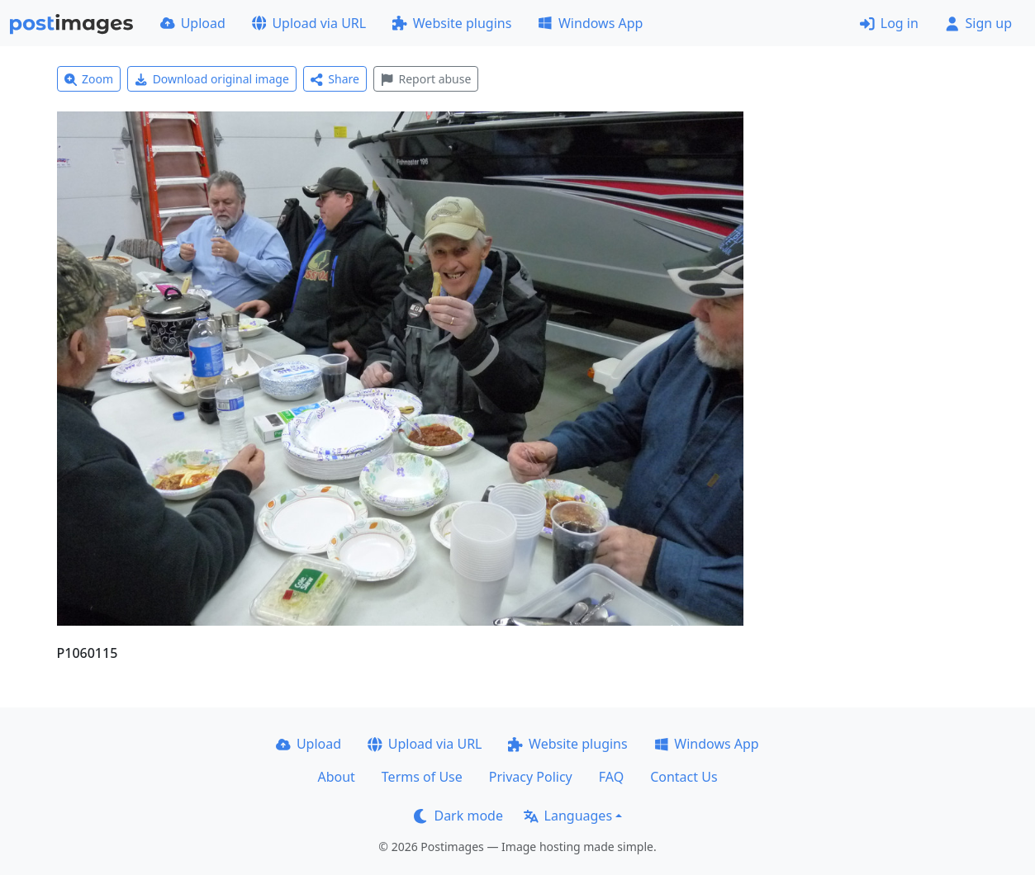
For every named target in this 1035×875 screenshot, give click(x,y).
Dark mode (458, 815)
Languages (568, 815)
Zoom (89, 79)
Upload (193, 23)
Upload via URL (309, 23)
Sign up (978, 23)
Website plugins (451, 23)
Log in (889, 23)
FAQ (611, 777)
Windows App (590, 23)
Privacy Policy (530, 777)
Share (335, 79)
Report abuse (426, 79)
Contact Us (683, 777)
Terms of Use (422, 777)
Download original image (212, 79)
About (335, 777)
